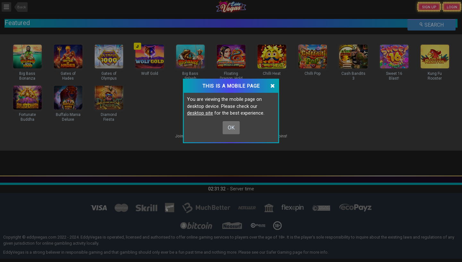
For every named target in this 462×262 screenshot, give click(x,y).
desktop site (200, 113)
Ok (231, 128)
